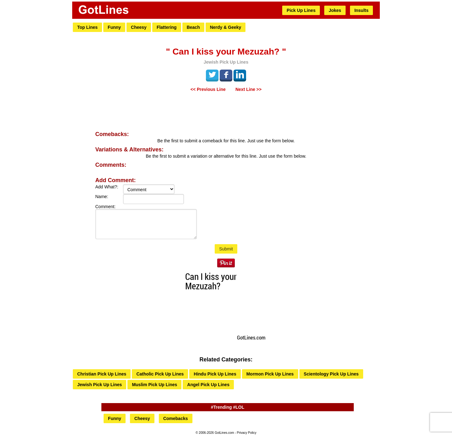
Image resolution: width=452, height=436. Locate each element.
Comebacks (175, 418)
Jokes (335, 10)
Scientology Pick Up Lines (331, 373)
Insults (361, 10)
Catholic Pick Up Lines (160, 373)
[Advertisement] (226, 112)
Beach (193, 27)
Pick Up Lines (301, 10)
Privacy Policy (246, 432)
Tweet (212, 75)
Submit (226, 248)
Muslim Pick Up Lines (154, 384)
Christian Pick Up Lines (101, 373)
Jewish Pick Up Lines (99, 384)
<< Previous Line (208, 89)
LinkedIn (240, 75)
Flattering (167, 27)
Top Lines (87, 27)
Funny (114, 27)
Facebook (226, 75)
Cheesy (139, 27)
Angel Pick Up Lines (208, 384)
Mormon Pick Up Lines (270, 373)
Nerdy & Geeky (225, 27)
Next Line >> (248, 89)
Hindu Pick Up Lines (215, 373)
